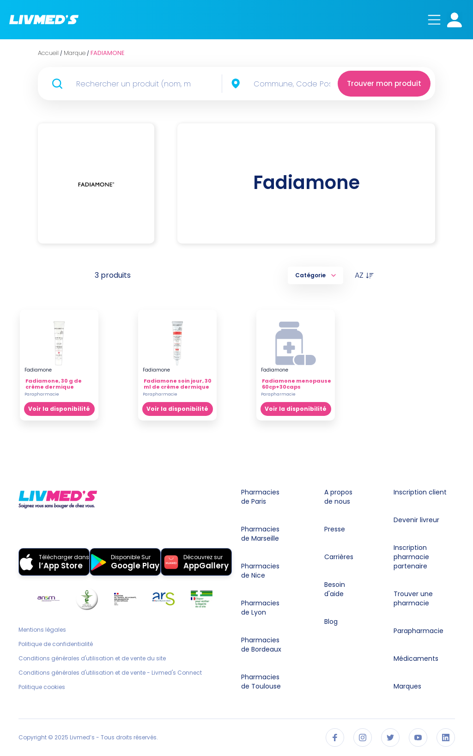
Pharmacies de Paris (260, 497)
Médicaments (416, 658)
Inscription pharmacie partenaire (411, 557)
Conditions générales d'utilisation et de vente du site (92, 658)
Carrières (338, 556)
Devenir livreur (416, 519)
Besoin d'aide (334, 589)
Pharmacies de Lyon (260, 607)
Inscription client (420, 492)
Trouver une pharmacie (413, 598)
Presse (334, 529)
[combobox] (294, 83)
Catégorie (315, 275)
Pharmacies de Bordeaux (261, 644)
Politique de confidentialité (55, 644)
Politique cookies (41, 687)
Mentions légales (42, 630)
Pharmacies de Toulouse (261, 681)
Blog (331, 621)
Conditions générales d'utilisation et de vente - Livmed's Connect (110, 673)
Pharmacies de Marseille (260, 533)
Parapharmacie (418, 630)
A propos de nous (338, 497)
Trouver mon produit (384, 83)
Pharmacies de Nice (260, 570)
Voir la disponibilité (59, 409)
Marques (407, 686)
